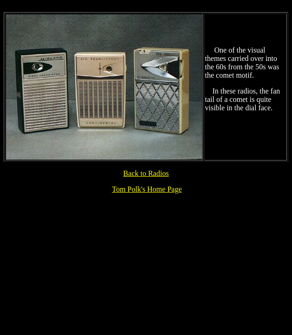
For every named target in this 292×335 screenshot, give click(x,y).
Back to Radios (146, 173)
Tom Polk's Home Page (147, 189)
